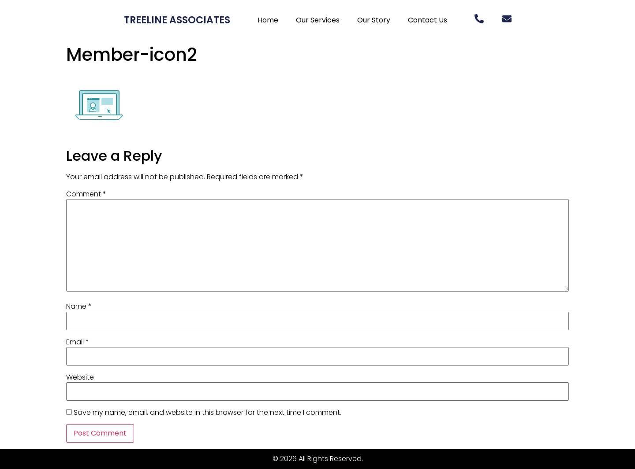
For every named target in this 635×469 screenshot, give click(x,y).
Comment (86, 194)
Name (79, 306)
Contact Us (427, 20)
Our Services (318, 20)
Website (80, 377)
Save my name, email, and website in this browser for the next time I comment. (207, 412)
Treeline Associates (177, 20)
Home (268, 20)
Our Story (373, 20)
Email (77, 342)
